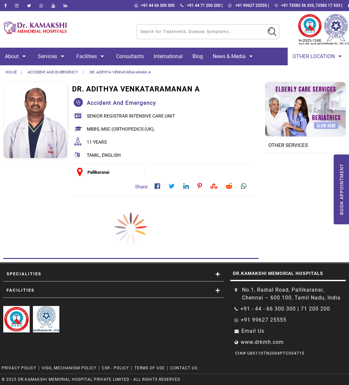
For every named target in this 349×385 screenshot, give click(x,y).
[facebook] (5, 5)
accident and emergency (53, 72)
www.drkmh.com (262, 342)
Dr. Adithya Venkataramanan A (120, 72)
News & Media (234, 56)
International (168, 56)
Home (11, 72)
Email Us (252, 331)
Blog (197, 56)
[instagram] (16, 5)
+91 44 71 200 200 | (200, 5)
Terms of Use (149, 368)
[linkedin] (65, 5)
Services (52, 56)
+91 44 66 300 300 (153, 5)
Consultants (130, 56)
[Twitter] (29, 5)
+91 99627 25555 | (247, 5)
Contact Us (183, 368)
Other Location (318, 56)
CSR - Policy (116, 368)
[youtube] (53, 5)
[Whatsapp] (41, 5)
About (16, 56)
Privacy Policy (19, 368)
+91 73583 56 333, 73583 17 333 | (307, 5)
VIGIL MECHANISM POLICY (70, 368)
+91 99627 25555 (263, 320)
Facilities (91, 56)
